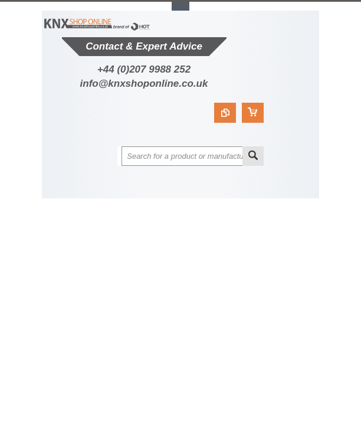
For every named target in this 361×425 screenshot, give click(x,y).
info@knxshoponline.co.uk (144, 83)
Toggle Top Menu (180, 6)
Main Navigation (105, 188)
